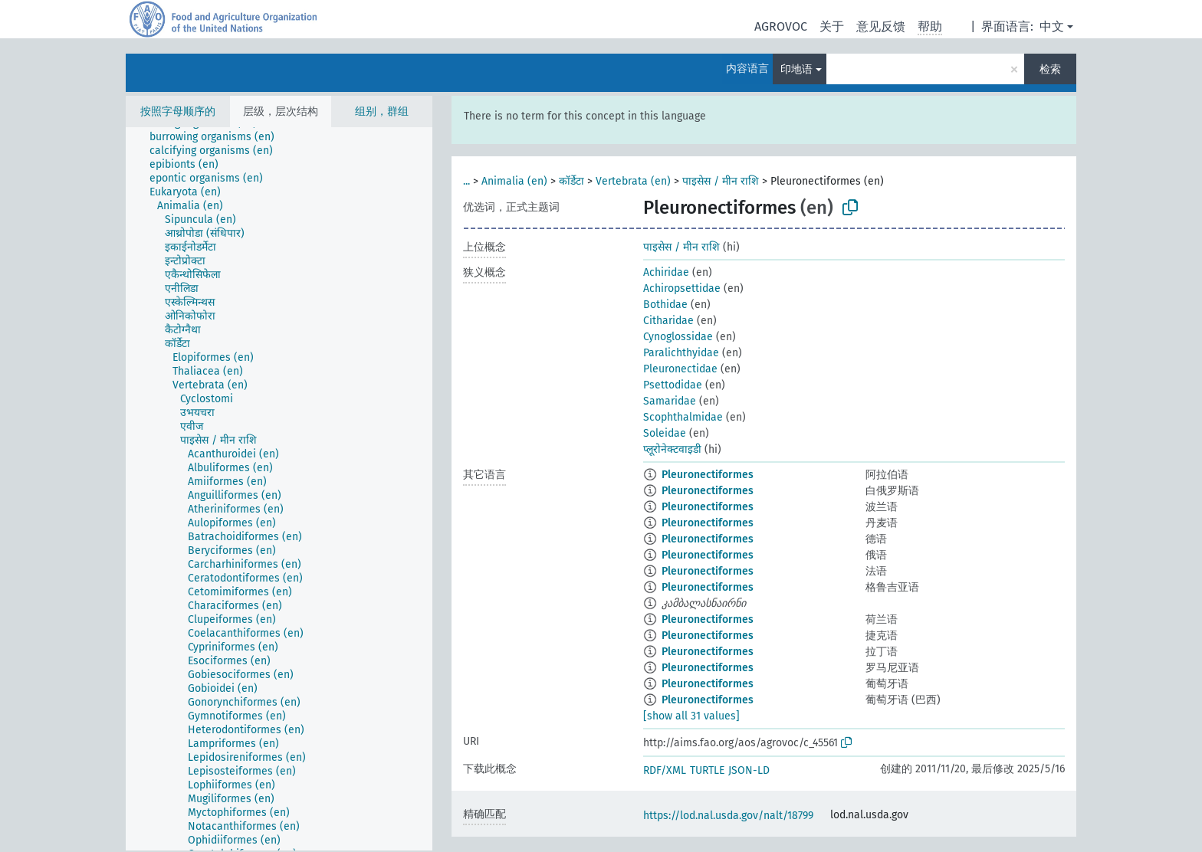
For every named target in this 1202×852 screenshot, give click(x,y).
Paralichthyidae (681, 352)
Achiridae (666, 272)
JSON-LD (749, 770)
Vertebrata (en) (633, 181)
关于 (831, 26)
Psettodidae (672, 385)
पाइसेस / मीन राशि (720, 181)
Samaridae (669, 401)
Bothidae (665, 304)
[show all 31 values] (691, 716)
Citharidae (668, 320)
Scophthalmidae (683, 417)
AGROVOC (780, 26)
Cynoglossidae (678, 336)
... (466, 181)
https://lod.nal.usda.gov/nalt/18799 (728, 815)
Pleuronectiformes (708, 474)
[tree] (279, 488)
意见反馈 (880, 26)
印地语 (796, 69)
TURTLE (707, 770)
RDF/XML (664, 770)
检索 (1050, 69)
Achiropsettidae (682, 288)
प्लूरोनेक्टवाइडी (672, 449)
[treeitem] (218, 137)
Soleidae (664, 433)
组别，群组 (382, 111)
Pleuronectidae (680, 368)
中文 (1051, 26)
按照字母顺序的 (177, 111)
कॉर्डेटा (571, 181)
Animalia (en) (514, 181)
